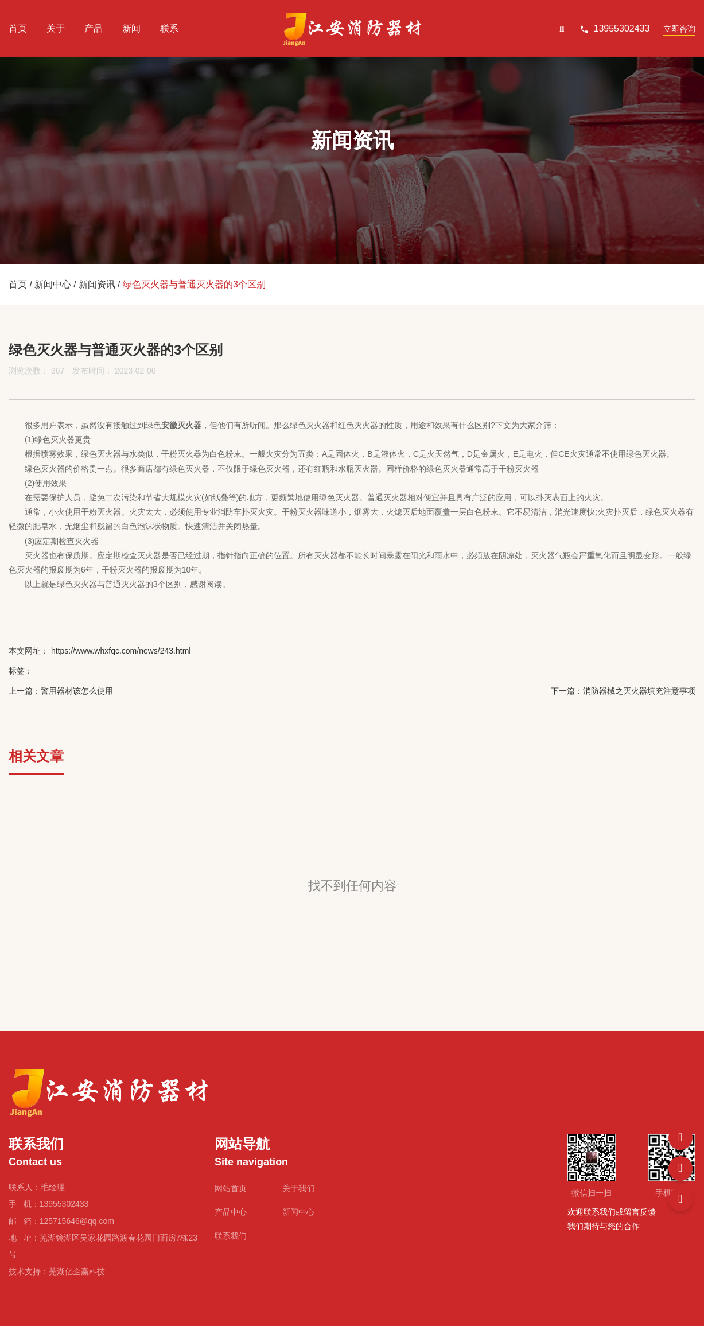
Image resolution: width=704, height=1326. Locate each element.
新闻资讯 (97, 284)
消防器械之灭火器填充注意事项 (639, 690)
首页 (18, 28)
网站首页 (231, 1188)
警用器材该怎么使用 (77, 690)
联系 (169, 28)
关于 (55, 28)
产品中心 (231, 1211)
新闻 (131, 28)
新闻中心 (52, 284)
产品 (93, 28)
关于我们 (298, 1188)
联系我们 (231, 1236)
